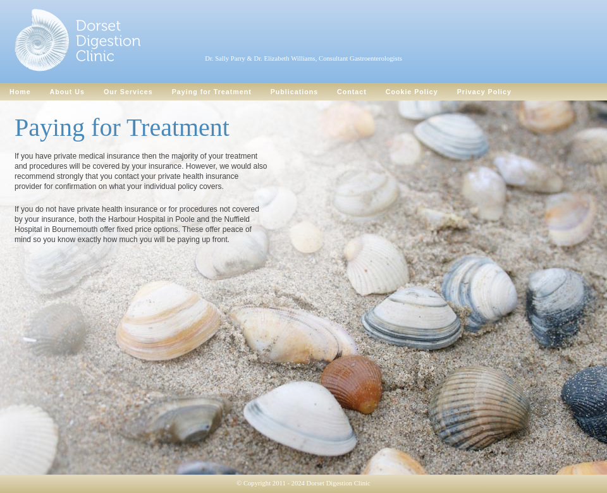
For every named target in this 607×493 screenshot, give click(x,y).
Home (20, 91)
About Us (67, 91)
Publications (294, 91)
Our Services (128, 91)
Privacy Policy (484, 91)
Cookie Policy (412, 91)
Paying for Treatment (212, 91)
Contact (352, 91)
